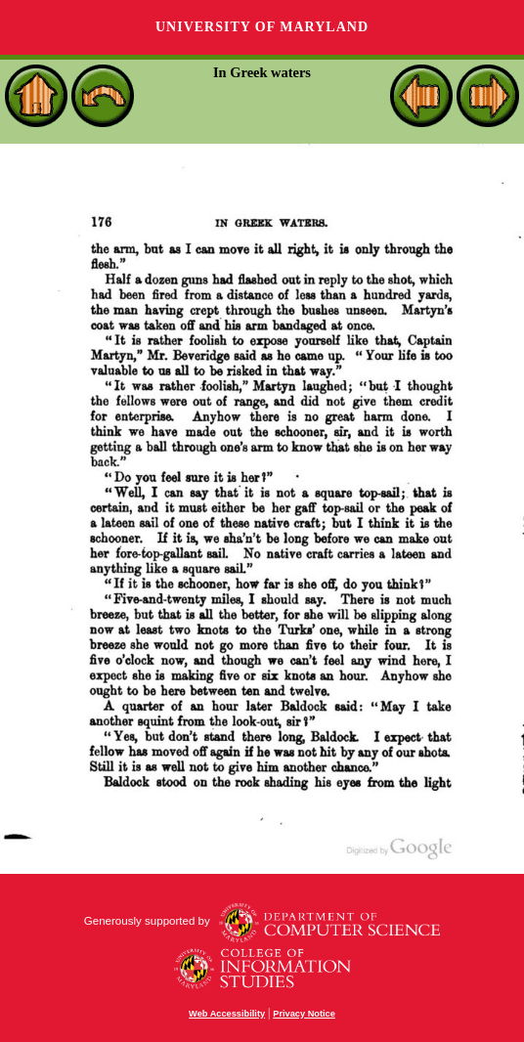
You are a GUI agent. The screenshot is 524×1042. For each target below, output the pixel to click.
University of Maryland (262, 27)
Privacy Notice (304, 1014)
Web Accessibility (227, 1014)
